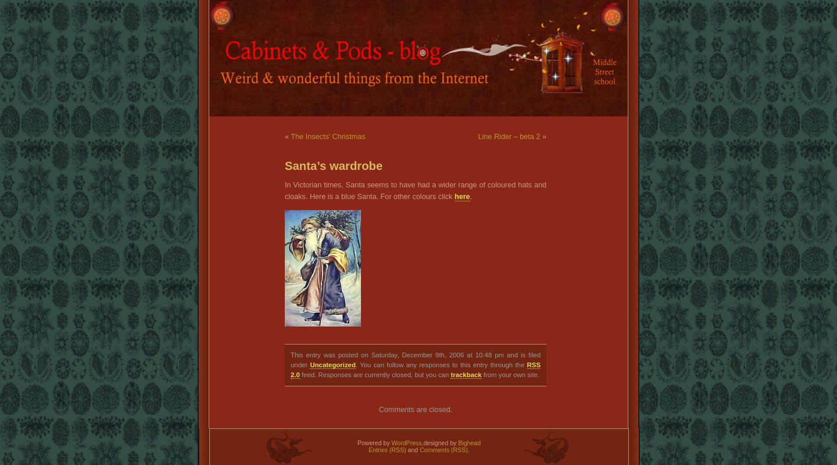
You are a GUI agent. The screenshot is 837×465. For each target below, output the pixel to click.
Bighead (469, 442)
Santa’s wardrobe (333, 165)
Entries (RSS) (387, 449)
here (462, 197)
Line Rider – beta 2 (509, 137)
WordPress (407, 442)
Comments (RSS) (444, 449)
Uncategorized (332, 364)
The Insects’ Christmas (328, 137)
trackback (465, 374)
